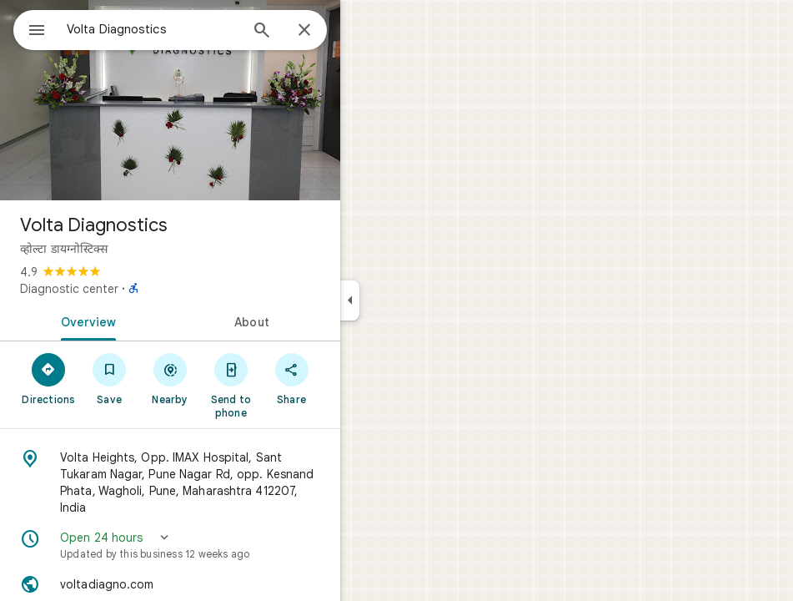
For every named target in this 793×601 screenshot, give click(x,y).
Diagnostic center (69, 288)
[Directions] (48, 378)
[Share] (291, 378)
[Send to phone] (230, 385)
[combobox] (152, 29)
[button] (170, 545)
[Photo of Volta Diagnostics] (170, 100)
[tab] (85, 320)
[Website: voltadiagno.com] (170, 584)
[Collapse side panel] (349, 300)
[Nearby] (170, 378)
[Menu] (36, 31)
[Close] (304, 31)
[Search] (262, 31)
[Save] (109, 378)
